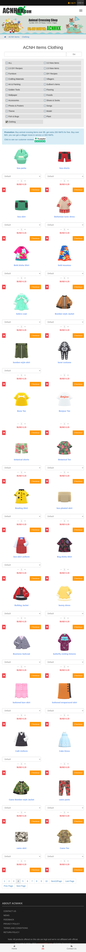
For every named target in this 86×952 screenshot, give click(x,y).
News (6, 915)
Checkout (35, 190)
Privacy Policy (12, 924)
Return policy (12, 932)
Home (14, 947)
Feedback (9, 919)
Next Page (21, 886)
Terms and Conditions (16, 928)
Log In (72, 3)
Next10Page (56, 881)
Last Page (69, 881)
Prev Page (8, 886)
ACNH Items (14, 37)
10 (46, 881)
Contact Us (10, 911)
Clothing (25, 37)
